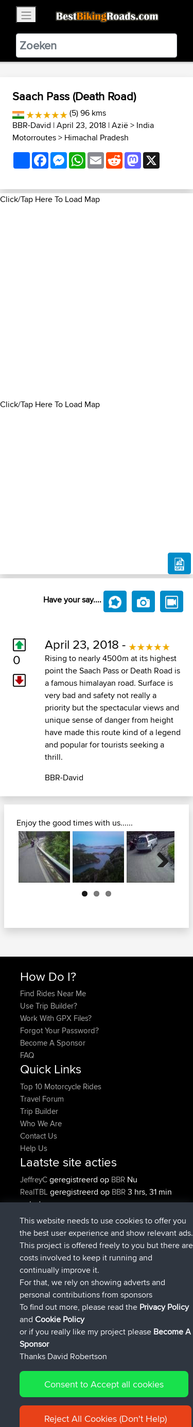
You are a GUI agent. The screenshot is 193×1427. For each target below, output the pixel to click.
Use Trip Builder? (48, 1005)
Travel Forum (42, 1098)
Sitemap (116, 1387)
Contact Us (38, 1135)
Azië (120, 125)
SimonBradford (46, 1265)
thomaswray (41, 1241)
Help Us (33, 1148)
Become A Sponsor (52, 1042)
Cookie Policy (31, 1399)
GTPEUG (36, 1290)
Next (159, 857)
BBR (118, 1179)
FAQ (27, 1055)
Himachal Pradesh (96, 137)
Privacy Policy (158, 1387)
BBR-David (31, 125)
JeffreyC (34, 1179)
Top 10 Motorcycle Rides (60, 1086)
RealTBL (35, 1191)
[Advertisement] (96, 302)
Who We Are (41, 1123)
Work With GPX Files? (56, 1018)
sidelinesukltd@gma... (55, 1216)
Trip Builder (39, 1111)
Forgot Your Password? (59, 1030)
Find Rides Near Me (53, 993)
